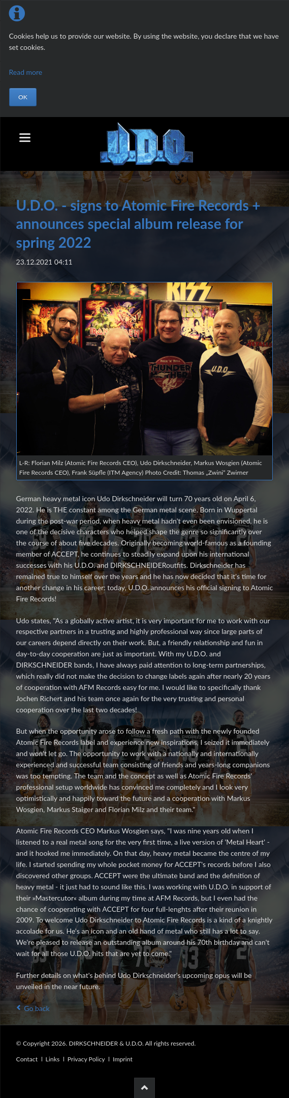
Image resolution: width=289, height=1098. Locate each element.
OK (22, 97)
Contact (27, 1059)
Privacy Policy (86, 1059)
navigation (25, 138)
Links (53, 1059)
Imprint (123, 1059)
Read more (26, 72)
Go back (36, 1008)
